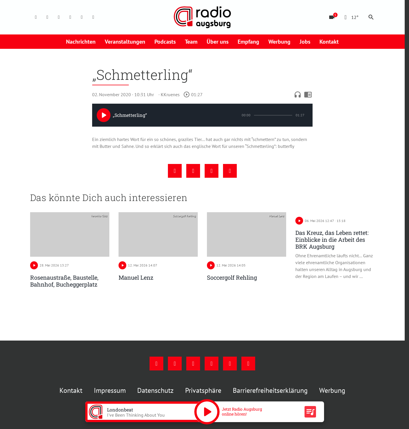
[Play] (104, 115)
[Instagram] (47, 17)
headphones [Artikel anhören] (298, 94)
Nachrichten (81, 41)
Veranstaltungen (125, 41)
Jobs (305, 41)
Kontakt (329, 41)
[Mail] (70, 17)
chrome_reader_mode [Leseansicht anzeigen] (308, 94)
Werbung (279, 41)
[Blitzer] (331, 17)
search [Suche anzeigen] (371, 17)
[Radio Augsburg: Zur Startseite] (202, 17)
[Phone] (82, 17)
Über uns (217, 41)
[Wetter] (350, 17)
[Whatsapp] (93, 17)
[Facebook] (36, 17)
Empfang (248, 41)
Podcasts (165, 41)
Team (191, 41)
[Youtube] (59, 17)
